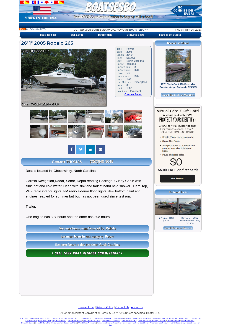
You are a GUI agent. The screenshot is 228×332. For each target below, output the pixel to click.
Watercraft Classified (111, 320)
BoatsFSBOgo (27, 323)
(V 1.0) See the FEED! (32, 29)
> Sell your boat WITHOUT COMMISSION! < (87, 253)
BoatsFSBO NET (71, 318)
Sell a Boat (77, 34)
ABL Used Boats (27, 318)
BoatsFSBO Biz (70, 323)
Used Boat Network (87, 323)
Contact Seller (133, 94)
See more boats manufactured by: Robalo (87, 228)
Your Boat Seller (75, 320)
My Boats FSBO (59, 320)
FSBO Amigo (85, 318)
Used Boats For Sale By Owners (152, 320)
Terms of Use (86, 307)
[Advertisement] (86, 277)
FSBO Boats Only (177, 323)
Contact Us (122, 307)
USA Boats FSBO (129, 320)
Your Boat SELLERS (91, 320)
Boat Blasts (118, 318)
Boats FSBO (57, 318)
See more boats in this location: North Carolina (87, 244)
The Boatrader (173, 320)
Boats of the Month (170, 34)
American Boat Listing (107, 323)
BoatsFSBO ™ (138, 29)
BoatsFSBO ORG (42, 323)
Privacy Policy (104, 307)
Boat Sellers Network (102, 318)
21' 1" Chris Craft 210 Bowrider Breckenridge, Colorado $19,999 (178, 85)
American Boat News (159, 323)
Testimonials (105, 34)
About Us (137, 307)
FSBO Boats (56, 323)
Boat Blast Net (44, 320)
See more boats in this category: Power (87, 236)
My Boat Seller (130, 318)
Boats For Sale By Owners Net (151, 318)
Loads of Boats (187, 320)
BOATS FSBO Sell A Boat (177, 318)
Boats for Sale (48, 34)
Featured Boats (135, 34)
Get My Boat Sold (140, 323)
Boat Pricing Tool (42, 318)
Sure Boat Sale (124, 323)
